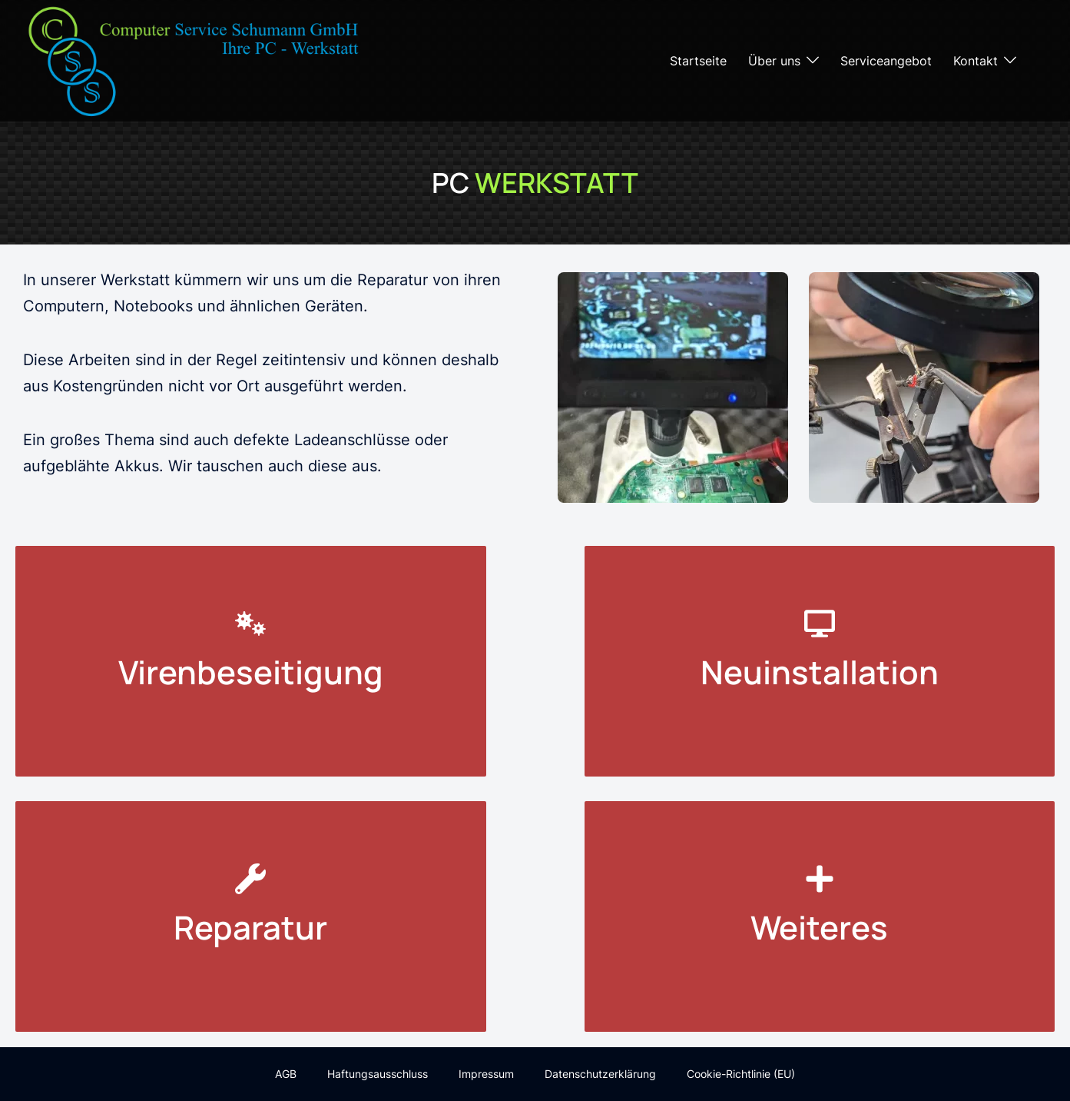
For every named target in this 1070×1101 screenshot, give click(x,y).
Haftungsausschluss (377, 1073)
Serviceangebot (886, 60)
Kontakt (975, 60)
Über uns (774, 60)
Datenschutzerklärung (600, 1073)
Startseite (698, 60)
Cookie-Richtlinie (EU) (741, 1073)
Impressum (486, 1073)
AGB (285, 1073)
